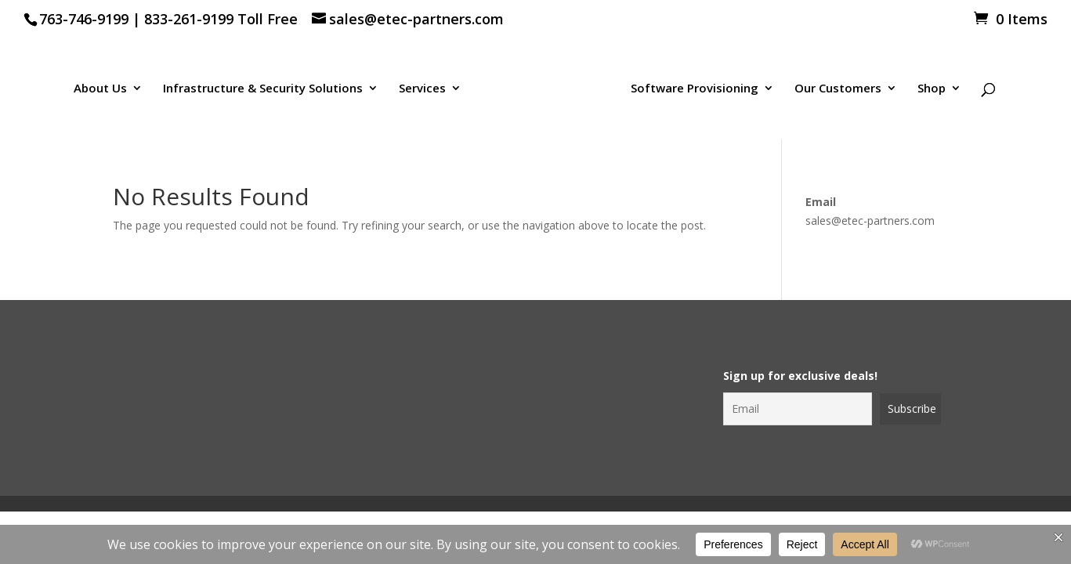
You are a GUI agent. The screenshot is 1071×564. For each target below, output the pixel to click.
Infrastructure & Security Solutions (263, 89)
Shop (931, 89)
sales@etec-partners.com (870, 220)
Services (422, 89)
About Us (100, 89)
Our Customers (837, 89)
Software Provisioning (694, 89)
